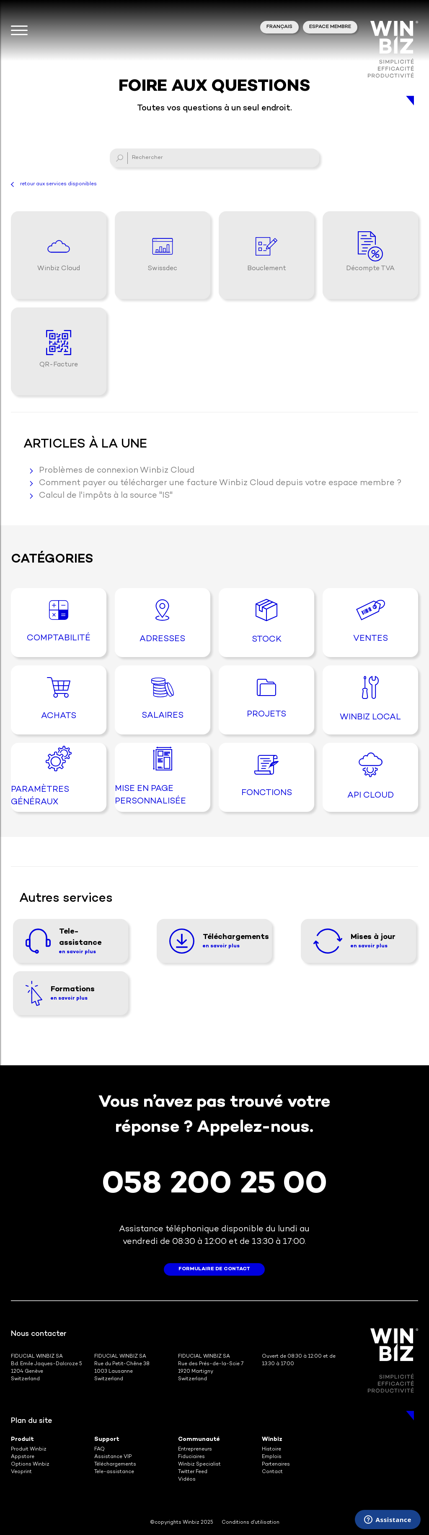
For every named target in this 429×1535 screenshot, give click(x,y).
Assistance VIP (113, 1457)
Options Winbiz (30, 1464)
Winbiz (272, 1439)
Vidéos (187, 1479)
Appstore (22, 1457)
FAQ (99, 1449)
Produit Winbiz (29, 1449)
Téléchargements (115, 1464)
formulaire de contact (214, 1269)
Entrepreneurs (195, 1449)
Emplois (272, 1457)
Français (279, 27)
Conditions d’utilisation (250, 1522)
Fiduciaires (191, 1457)
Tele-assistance (114, 1472)
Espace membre (330, 27)
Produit (22, 1439)
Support (106, 1439)
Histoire (271, 1449)
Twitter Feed (192, 1472)
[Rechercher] (214, 157)
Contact (272, 1472)
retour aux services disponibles (58, 184)
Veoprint (21, 1472)
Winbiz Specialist (199, 1464)
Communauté (199, 1439)
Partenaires (276, 1464)
